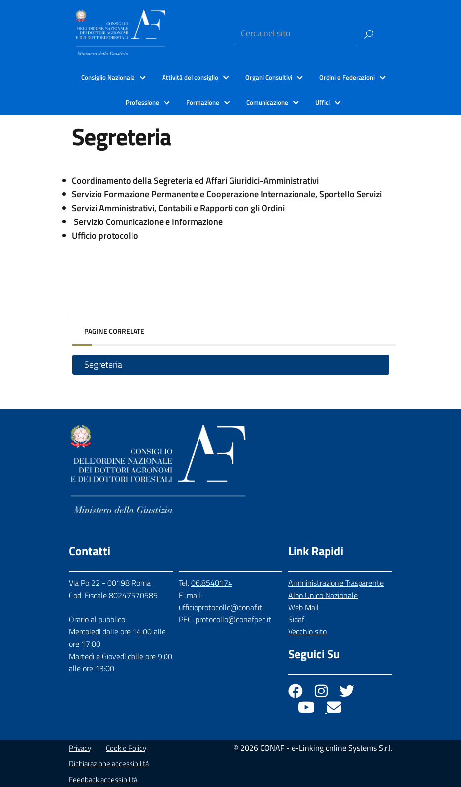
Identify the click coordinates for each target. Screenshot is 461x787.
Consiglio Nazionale (108, 77)
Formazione (202, 102)
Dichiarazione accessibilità (109, 763)
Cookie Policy (126, 748)
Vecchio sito (307, 631)
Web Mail (303, 607)
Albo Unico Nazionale (323, 595)
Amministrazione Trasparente (336, 583)
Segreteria (103, 364)
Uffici (322, 102)
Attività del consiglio (190, 77)
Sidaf (296, 619)
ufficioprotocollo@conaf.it (220, 607)
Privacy (80, 748)
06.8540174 (211, 583)
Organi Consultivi (268, 77)
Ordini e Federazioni (347, 77)
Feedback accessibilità (103, 779)
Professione (142, 102)
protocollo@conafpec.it (233, 619)
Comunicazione (267, 102)
